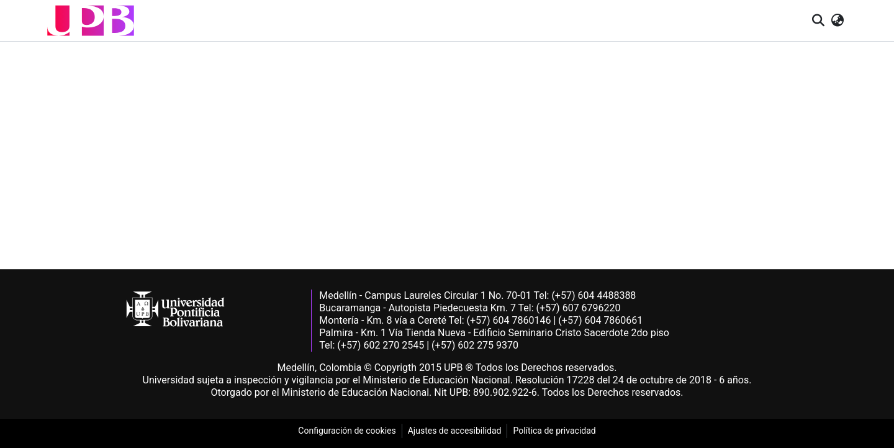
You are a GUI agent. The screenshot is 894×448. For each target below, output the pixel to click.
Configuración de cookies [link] (346, 431)
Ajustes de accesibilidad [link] (455, 431)
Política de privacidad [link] (554, 431)
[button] (91, 20)
